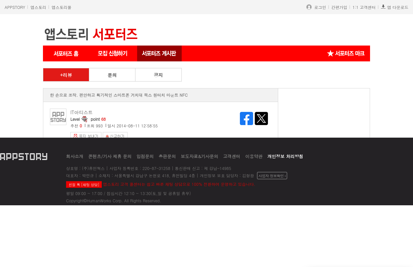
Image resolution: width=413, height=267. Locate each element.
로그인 (319, 7)
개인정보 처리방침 (285, 156)
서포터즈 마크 (346, 53)
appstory (23, 156)
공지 (158, 75)
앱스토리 (38, 7)
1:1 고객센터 (364, 7)
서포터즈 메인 (66, 53)
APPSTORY (15, 7)
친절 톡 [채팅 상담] (83, 184)
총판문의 (167, 156)
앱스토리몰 (61, 7)
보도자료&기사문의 (199, 156)
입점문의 (145, 156)
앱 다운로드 (394, 7)
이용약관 (253, 156)
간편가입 (339, 7)
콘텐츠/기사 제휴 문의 (109, 156)
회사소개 (74, 156)
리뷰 (67, 75)
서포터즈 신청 (113, 53)
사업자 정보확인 (271, 175)
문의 (112, 75)
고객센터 (231, 156)
